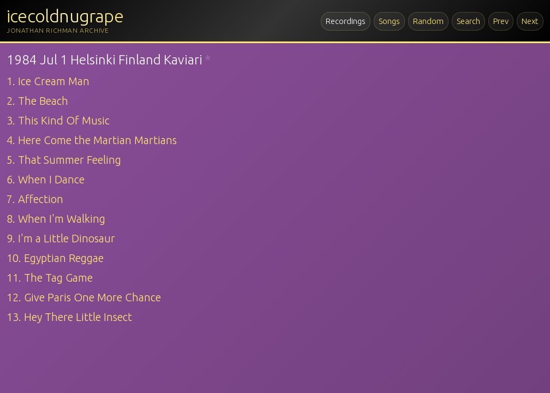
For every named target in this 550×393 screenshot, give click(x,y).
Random (428, 21)
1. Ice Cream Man (48, 81)
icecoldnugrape (65, 16)
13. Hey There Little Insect (69, 317)
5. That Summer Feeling (64, 159)
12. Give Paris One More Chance (84, 297)
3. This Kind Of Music (58, 120)
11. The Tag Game (50, 277)
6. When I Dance (46, 179)
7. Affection (35, 199)
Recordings (346, 21)
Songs (389, 21)
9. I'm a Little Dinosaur (61, 238)
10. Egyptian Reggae (55, 258)
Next (530, 21)
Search (468, 21)
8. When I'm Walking (56, 218)
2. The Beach (37, 100)
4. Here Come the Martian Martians (92, 140)
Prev (501, 21)
